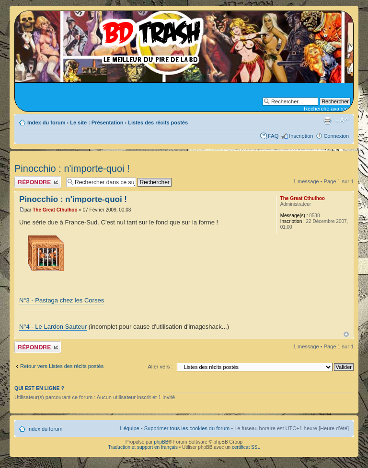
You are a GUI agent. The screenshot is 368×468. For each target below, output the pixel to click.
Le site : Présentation (96, 122)
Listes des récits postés (158, 122)
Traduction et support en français (143, 447)
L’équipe (129, 428)
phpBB (161, 442)
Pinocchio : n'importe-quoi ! (72, 168)
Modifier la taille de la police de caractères (342, 120)
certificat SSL (246, 447)
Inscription (301, 136)
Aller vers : (160, 366)
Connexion (336, 136)
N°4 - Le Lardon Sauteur (53, 326)
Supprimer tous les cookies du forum (187, 428)
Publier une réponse (37, 182)
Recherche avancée (327, 108)
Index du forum (46, 122)
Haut (346, 334)
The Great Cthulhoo (55, 209)
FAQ (273, 136)
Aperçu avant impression (327, 120)
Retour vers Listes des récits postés (62, 366)
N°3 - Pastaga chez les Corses (61, 300)
